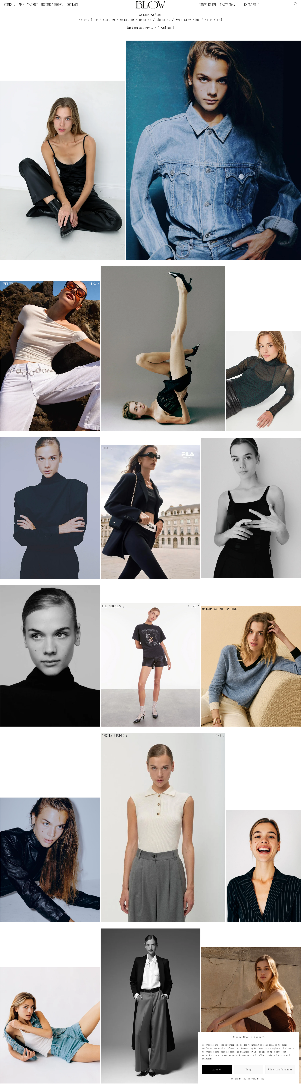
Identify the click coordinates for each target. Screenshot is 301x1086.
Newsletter (208, 5)
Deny (249, 1069)
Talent (32, 4)
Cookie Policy (238, 1079)
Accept (217, 1069)
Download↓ (166, 27)
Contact (72, 4)
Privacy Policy (256, 1079)
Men (21, 4)
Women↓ (10, 4)
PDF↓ (149, 27)
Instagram (227, 5)
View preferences (280, 1069)
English (249, 5)
